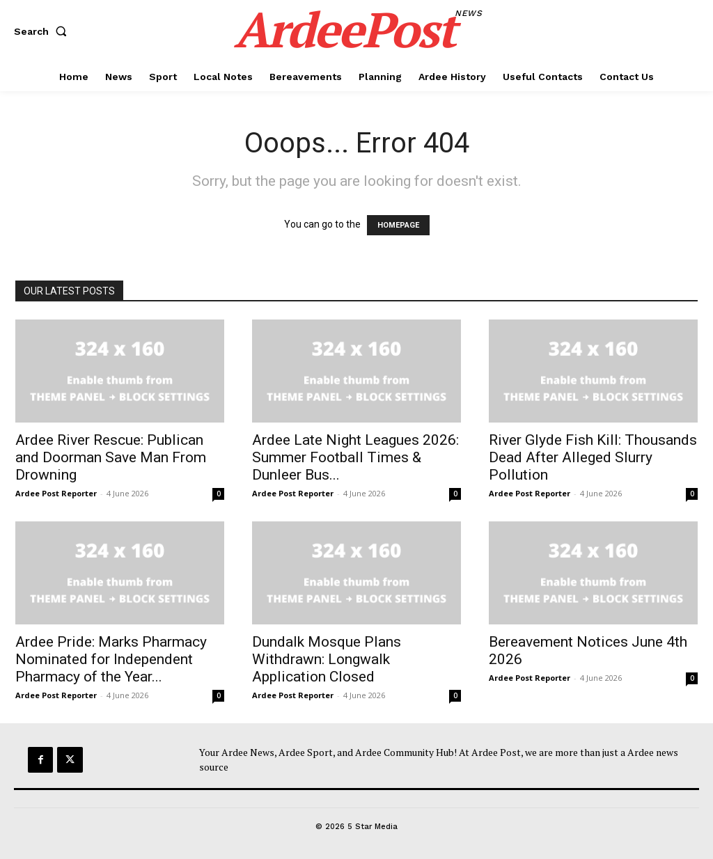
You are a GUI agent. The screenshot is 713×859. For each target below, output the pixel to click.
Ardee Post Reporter (56, 493)
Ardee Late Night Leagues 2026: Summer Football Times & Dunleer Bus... (355, 457)
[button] (43, 31)
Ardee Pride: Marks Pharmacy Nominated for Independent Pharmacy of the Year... (111, 659)
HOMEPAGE (398, 225)
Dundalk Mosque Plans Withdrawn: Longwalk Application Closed (326, 659)
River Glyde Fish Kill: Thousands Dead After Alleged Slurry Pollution (593, 457)
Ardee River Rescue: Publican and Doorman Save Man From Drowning (110, 457)
